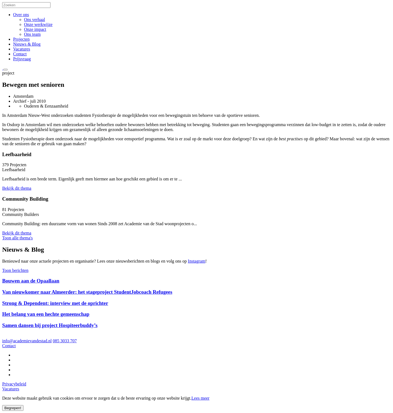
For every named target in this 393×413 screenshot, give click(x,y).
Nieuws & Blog (26, 44)
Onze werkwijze (38, 24)
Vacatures (21, 49)
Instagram (196, 261)
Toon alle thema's (17, 238)
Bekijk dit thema (16, 188)
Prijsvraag (22, 59)
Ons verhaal (34, 19)
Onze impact (35, 29)
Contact (20, 54)
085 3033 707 (65, 340)
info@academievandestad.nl (27, 340)
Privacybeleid (14, 384)
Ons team (32, 34)
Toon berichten (15, 270)
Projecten (21, 39)
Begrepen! (12, 408)
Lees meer (200, 398)
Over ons (21, 14)
